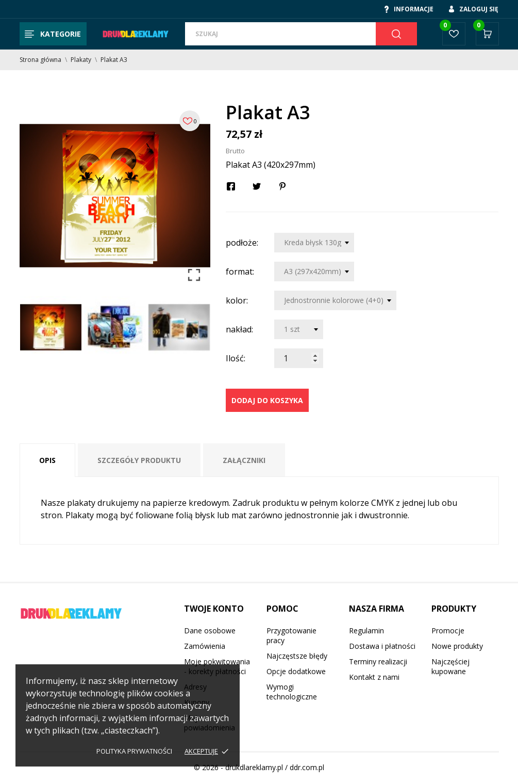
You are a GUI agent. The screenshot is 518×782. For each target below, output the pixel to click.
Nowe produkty (457, 646)
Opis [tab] (47, 460)
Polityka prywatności (134, 751)
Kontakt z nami (374, 677)
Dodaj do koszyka (267, 400)
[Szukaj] (280, 33)
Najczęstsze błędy (296, 656)
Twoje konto (214, 608)
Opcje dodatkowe (296, 671)
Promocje (447, 630)
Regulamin (366, 630)
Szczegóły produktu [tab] (139, 460)
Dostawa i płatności (382, 646)
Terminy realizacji (378, 661)
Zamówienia (204, 646)
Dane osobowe (210, 630)
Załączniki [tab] (244, 460)
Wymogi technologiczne (291, 691)
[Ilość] (298, 358)
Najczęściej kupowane (450, 666)
